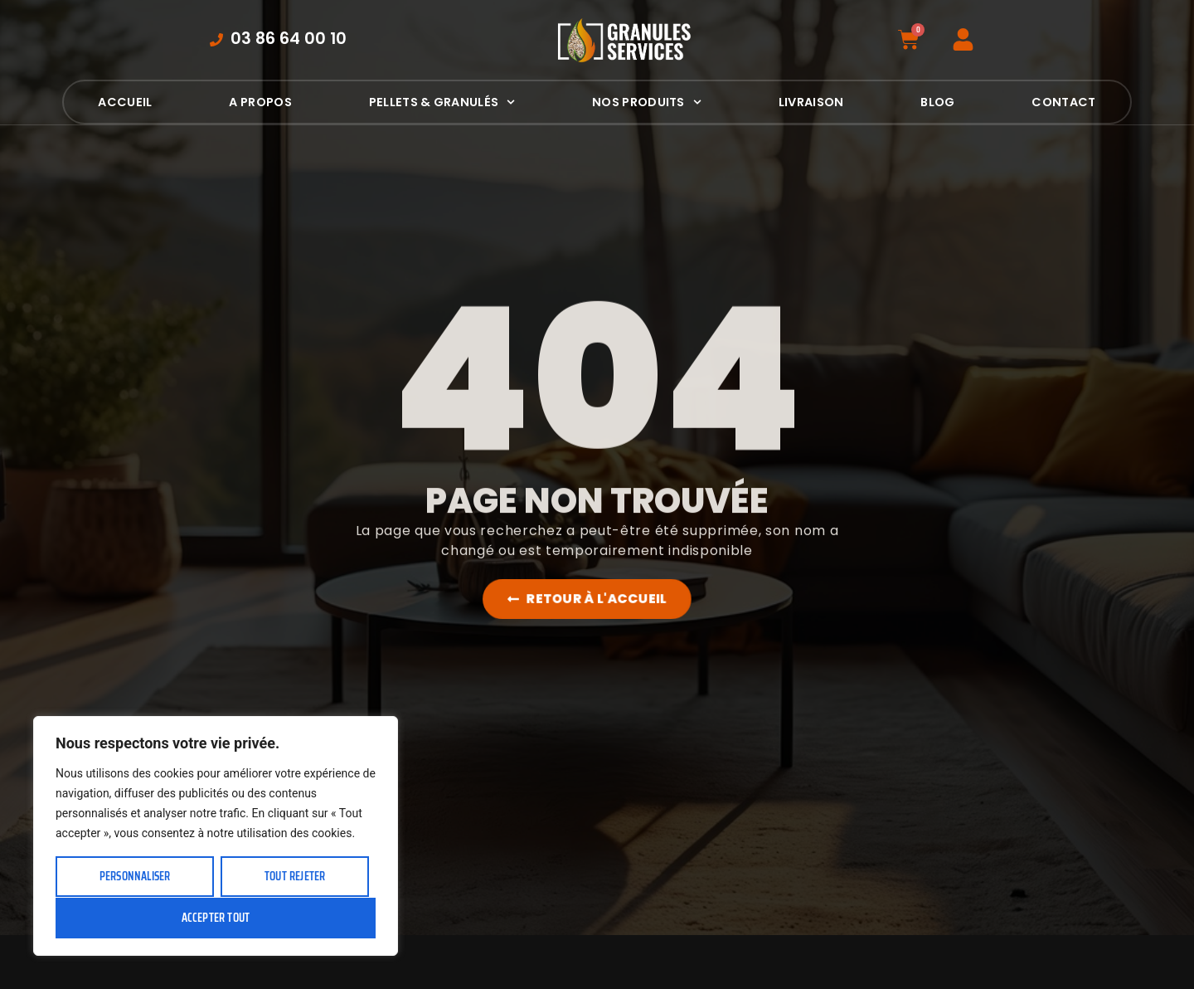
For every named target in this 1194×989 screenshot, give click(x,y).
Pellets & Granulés (442, 102)
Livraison (811, 102)
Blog (937, 102)
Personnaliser (135, 876)
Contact (1063, 102)
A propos (260, 102)
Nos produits (646, 102)
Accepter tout (216, 918)
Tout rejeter (295, 876)
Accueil (125, 102)
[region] (215, 836)
